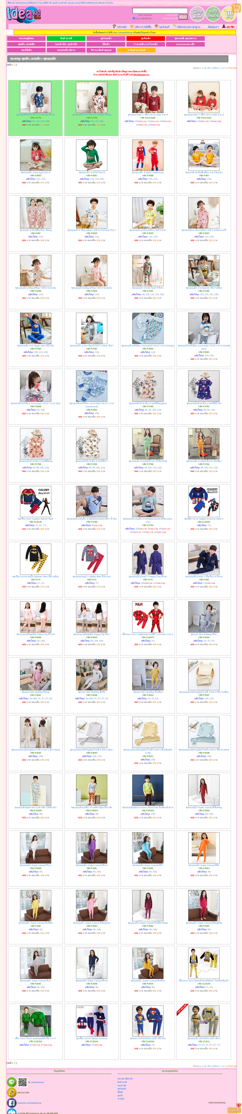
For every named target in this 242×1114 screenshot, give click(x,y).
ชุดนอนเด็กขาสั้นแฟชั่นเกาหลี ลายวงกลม (35, 282)
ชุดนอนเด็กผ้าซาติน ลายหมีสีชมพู (35, 455)
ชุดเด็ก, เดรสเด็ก (173, 38)
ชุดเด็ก (120, 1090)
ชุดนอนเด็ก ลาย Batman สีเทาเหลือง (204, 282)
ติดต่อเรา (213, 27)
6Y (40, 519)
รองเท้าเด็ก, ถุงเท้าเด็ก (204, 38)
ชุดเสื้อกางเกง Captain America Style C (204, 513)
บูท (173, 15)
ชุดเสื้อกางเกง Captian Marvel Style (35, 513)
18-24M (33, 693)
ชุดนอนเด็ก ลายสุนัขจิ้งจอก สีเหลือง (203, 455)
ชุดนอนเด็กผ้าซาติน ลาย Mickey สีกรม (35, 109)
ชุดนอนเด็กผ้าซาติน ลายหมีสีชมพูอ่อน (148, 397)
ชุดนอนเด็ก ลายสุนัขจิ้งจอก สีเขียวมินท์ (148, 455)
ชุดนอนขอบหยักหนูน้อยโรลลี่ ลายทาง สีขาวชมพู (35, 744)
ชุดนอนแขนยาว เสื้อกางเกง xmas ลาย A (204, 109)
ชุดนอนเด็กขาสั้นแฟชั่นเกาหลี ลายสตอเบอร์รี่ (204, 224)
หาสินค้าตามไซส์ (204, 44)
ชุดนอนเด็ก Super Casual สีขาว (36, 859)
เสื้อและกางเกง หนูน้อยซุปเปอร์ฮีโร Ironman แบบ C (147, 628)
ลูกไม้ (165, 18)
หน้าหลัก (122, 27)
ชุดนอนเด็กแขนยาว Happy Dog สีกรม (148, 570)
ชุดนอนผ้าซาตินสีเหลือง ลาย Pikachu (204, 166)
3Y (205, 635)
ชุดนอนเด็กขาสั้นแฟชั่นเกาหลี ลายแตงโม (91, 282)
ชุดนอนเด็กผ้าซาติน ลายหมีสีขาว (91, 455)
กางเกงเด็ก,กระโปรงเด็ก (52, 44)
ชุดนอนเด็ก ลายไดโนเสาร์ (92, 166)
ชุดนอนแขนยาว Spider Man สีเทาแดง (92, 570)
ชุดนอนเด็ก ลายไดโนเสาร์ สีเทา (148, 282)
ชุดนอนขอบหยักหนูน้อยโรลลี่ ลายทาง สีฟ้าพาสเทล (204, 744)
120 (42, 115)
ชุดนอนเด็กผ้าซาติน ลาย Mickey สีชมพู (91, 109)
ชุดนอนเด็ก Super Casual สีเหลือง (36, 917)
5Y (209, 635)
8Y (31, 1039)
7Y (44, 519)
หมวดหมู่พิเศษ (22, 38)
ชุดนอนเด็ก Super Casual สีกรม (92, 975)
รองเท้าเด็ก (121, 1080)
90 (33, 115)
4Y (43, 693)
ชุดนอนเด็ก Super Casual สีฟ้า (147, 859)
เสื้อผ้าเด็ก (129, 1073)
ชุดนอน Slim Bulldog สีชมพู (36, 686)
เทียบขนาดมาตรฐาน (188, 27)
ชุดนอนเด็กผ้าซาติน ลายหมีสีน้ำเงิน (203, 397)
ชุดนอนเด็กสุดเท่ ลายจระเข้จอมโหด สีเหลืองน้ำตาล (147, 801)
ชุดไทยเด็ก (82, 38)
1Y (38, 577)
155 (137, 523)
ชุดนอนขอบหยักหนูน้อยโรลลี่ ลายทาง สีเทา (91, 744)
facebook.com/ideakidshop (29, 1097)
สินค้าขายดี (52, 38)
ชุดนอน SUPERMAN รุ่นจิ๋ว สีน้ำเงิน (148, 1032)
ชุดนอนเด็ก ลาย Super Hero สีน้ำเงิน (35, 340)
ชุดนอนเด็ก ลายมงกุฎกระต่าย (35, 166)
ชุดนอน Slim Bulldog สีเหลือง (148, 686)
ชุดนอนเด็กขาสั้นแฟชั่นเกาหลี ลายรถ (147, 224)
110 (37, 115)
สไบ (169, 18)
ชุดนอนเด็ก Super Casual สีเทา (35, 975)
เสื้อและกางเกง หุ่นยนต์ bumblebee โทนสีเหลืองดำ (204, 975)
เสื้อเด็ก (21, 44)
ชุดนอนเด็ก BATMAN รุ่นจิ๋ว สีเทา (203, 1032)
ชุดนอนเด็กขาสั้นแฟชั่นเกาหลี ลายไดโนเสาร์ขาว (91, 224)
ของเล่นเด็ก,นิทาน (143, 44)
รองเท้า (168, 15)
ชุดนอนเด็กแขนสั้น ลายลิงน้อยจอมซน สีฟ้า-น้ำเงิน (91, 513)
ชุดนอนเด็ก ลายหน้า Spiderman (148, 166)
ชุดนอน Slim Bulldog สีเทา (204, 628)
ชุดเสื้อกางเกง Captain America (91, 1032)
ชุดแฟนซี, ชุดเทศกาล (143, 38)
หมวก (176, 15)
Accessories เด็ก (82, 44)
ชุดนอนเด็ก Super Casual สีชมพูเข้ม (204, 917)
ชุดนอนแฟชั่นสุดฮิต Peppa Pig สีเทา (91, 628)
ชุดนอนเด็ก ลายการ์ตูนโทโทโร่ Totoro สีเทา (91, 340)
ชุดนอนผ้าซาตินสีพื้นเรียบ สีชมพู (35, 224)
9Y (42, 1039)
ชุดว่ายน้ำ (174, 18)
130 (47, 115)
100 (137, 115)
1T (96, 577)
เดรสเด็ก (120, 1093)
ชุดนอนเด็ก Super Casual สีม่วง (92, 859)
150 (150, 119)
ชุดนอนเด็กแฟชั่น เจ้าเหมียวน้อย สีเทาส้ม (91, 801)
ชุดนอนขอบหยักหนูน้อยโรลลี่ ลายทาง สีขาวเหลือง (204, 686)
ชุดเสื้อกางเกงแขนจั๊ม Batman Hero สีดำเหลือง (35, 570)
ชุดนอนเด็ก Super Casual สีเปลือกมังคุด (148, 917)
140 (138, 119)
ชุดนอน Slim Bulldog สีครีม (91, 686)
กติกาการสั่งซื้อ (143, 27)
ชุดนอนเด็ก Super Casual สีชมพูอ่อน (91, 917)
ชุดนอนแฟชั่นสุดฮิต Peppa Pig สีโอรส (35, 628)
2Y (36, 519)
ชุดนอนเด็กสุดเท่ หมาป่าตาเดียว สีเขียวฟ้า (35, 801)
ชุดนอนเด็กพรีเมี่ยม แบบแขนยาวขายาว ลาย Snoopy (147, 340)
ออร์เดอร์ (164, 27)
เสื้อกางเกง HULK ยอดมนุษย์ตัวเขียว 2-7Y (35, 1032)
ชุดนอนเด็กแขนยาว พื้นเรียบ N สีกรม (204, 570)
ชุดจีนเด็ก (113, 38)
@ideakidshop (125, 32)
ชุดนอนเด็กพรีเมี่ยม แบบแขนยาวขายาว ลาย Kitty (35, 397)
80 (146, 404)
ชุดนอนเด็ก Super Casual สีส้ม (203, 859)
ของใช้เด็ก (113, 44)
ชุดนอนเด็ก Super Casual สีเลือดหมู (204, 801)
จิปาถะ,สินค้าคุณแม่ (174, 44)
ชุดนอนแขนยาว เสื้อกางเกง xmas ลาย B (148, 109)
